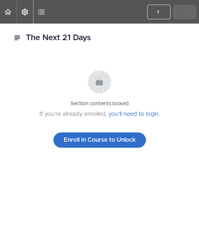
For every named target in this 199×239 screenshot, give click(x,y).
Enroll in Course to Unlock (100, 140)
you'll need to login (133, 114)
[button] (8, 12)
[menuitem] (25, 12)
